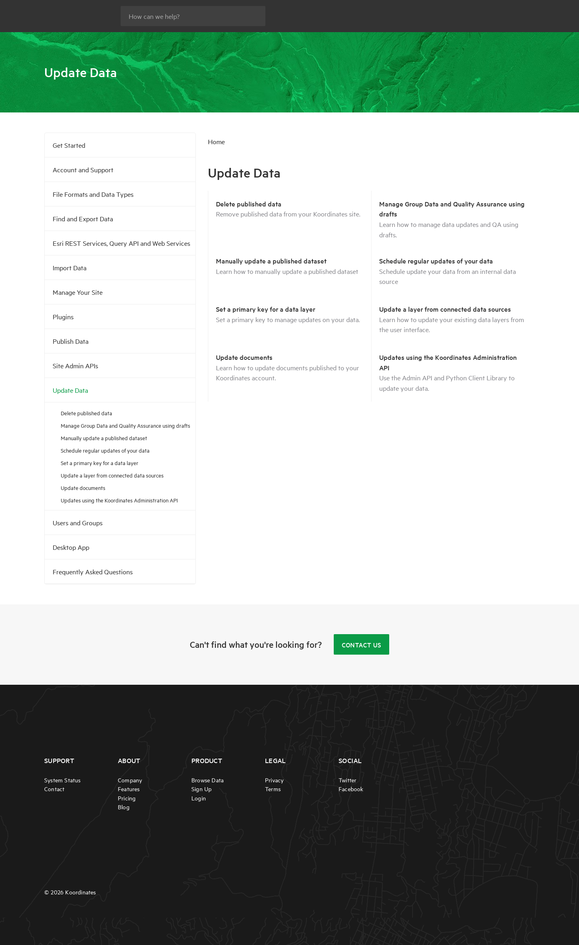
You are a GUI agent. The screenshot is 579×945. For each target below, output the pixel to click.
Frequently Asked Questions (93, 571)
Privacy (274, 780)
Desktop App (71, 547)
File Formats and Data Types (93, 194)
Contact (54, 789)
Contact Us (362, 644)
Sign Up (201, 789)
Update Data (70, 390)
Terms (273, 789)
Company (130, 780)
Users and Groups (78, 522)
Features (129, 789)
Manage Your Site (78, 292)
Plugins (63, 316)
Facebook (351, 789)
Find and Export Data (83, 218)
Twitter (347, 780)
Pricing (127, 798)
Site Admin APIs (75, 365)
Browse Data (207, 780)
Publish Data (70, 341)
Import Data (69, 267)
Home (216, 141)
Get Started (69, 145)
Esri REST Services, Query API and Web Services (121, 243)
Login (198, 798)
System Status (62, 780)
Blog (123, 807)
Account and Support (83, 169)
